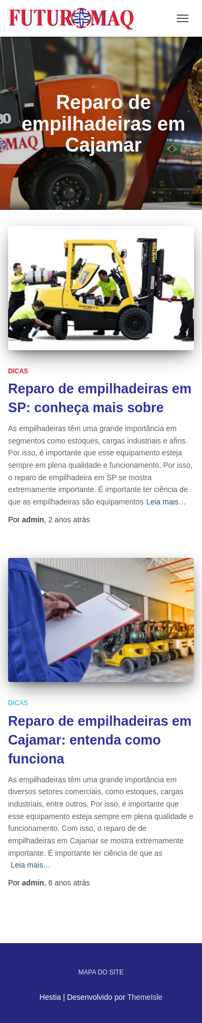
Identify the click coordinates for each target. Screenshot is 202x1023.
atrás (69, 519)
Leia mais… (166, 501)
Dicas (18, 371)
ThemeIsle (144, 997)
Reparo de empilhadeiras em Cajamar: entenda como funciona (99, 739)
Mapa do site (101, 972)
